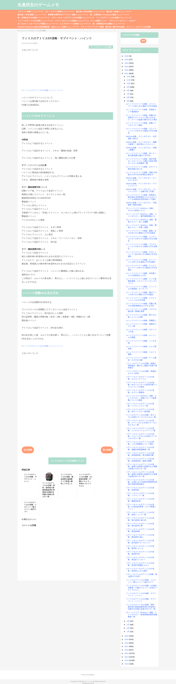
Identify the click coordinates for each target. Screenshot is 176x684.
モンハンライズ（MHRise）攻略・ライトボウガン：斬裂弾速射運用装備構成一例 (141, 614)
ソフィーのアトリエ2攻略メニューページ (72, 21)
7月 (128, 94)
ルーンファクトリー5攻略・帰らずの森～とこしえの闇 (141, 316)
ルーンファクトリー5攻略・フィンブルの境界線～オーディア (141, 288)
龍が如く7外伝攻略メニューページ (32, 15)
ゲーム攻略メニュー (99, 21)
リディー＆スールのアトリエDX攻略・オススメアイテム (140, 378)
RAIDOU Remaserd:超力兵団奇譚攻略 (34, 27)
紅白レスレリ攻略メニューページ (65, 27)
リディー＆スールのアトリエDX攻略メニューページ (72, 18)
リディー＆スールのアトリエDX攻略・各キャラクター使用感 (140, 410)
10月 (129, 83)
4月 (128, 621)
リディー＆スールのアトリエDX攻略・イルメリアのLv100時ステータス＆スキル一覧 (141, 436)
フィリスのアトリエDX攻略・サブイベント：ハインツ (141, 600)
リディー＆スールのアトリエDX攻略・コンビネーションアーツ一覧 (140, 429)
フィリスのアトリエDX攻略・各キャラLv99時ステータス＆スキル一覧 (141, 416)
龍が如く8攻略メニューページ (118, 11)
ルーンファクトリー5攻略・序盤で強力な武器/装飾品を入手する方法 (141, 305)
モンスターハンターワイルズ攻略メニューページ (38, 24)
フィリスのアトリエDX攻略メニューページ (114, 18)
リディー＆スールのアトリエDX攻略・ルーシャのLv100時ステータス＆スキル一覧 (141, 423)
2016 (126, 650)
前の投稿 (107, 450)
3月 (128, 625)
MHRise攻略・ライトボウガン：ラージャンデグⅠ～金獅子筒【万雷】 (141, 190)
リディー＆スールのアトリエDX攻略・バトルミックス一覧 (140, 405)
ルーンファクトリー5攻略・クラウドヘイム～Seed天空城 (141, 299)
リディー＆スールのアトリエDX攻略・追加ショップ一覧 (140, 513)
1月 (128, 631)
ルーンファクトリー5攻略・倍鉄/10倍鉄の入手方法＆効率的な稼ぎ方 (141, 173)
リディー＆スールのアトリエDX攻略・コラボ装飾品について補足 (140, 443)
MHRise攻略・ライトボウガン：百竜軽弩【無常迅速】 (141, 204)
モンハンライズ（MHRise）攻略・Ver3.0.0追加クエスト (140, 209)
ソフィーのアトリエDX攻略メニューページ (35, 21)
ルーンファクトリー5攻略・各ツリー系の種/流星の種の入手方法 (141, 154)
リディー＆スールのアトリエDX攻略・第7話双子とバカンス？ (140, 541)
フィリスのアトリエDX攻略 (100, 47)
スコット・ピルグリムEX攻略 (138, 27)
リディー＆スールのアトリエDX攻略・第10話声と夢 (140, 525)
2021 (126, 73)
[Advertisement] (67, 68)
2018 (126, 643)
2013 (126, 660)
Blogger (91, 674)
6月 (128, 97)
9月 (128, 87)
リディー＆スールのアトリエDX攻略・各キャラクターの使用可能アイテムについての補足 (141, 384)
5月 (128, 101)
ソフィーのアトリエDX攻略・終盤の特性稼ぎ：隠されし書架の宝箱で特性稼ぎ (141, 365)
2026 (126, 56)
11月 (129, 80)
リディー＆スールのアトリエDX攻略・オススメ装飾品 (140, 391)
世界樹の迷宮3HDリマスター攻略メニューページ (68, 15)
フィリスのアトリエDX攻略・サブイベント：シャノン (141, 594)
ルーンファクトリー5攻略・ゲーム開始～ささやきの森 (141, 359)
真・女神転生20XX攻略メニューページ (108, 24)
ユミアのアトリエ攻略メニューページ (75, 24)
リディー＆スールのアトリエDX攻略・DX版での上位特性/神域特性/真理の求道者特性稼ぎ (141, 482)
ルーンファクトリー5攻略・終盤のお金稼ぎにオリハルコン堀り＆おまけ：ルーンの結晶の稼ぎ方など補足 (141, 117)
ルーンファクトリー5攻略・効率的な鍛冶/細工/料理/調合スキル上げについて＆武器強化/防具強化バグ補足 (141, 197)
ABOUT (132, 21)
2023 (126, 66)
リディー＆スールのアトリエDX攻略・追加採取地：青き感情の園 (140, 454)
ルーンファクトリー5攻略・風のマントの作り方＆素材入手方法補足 (141, 293)
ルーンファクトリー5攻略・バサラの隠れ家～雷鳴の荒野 (141, 310)
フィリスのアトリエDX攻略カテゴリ (67, 461)
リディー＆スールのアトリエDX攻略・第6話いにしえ (140, 547)
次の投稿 (28, 450)
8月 (128, 90)
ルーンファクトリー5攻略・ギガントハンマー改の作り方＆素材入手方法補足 (141, 254)
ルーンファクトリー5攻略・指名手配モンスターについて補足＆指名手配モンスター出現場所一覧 (141, 161)
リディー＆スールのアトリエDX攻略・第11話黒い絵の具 (140, 519)
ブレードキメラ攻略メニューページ (59, 11)
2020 (126, 636)
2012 (126, 664)
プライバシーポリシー (118, 21)
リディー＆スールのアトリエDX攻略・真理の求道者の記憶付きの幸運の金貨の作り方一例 (141, 474)
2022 (126, 70)
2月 (128, 628)
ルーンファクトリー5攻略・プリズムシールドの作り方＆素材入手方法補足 (141, 246)
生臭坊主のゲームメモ (38, 5)
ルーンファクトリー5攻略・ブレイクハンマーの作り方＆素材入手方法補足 (141, 131)
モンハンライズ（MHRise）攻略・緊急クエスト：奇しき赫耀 (141, 221)
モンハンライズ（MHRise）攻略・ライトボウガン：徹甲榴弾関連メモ (141, 215)
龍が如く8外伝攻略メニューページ (90, 11)
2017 (126, 646)
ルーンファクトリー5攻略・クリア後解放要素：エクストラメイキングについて (141, 281)
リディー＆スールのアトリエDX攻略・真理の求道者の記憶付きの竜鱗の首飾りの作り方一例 (141, 466)
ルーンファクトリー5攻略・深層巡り (141, 320)
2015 (126, 653)
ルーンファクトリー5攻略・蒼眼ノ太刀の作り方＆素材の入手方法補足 (141, 232)
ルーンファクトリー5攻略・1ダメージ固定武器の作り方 (141, 168)
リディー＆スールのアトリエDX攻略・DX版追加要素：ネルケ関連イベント (141, 506)
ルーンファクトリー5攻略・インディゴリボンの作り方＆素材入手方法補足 (141, 239)
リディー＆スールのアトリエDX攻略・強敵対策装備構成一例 (140, 448)
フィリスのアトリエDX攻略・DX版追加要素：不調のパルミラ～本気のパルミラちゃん (141, 588)
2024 (126, 63)
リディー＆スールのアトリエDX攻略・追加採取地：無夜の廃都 (140, 460)
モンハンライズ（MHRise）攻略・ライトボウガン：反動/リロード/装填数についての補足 (141, 398)
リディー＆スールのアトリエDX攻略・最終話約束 (140, 500)
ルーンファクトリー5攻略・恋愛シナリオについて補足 (141, 124)
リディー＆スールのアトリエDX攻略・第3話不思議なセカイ (140, 564)
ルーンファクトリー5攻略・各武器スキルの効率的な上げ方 (141, 274)
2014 (126, 657)
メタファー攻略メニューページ (30, 11)
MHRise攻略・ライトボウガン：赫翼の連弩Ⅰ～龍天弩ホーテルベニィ (141, 143)
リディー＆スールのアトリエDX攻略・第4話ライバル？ (140, 558)
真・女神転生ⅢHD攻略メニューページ (34, 18)
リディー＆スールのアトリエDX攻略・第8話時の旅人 (140, 536)
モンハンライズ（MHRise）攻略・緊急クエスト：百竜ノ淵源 (141, 226)
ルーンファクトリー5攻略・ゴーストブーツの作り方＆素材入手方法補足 (141, 105)
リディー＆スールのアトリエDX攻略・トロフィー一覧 (140, 494)
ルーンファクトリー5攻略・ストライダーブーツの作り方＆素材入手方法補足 (141, 267)
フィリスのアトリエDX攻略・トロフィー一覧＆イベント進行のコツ (141, 581)
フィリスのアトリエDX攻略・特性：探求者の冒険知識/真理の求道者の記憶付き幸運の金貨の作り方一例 (141, 607)
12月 (129, 76)
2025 (126, 59)
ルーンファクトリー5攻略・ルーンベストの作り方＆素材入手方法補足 (141, 261)
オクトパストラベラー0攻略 (92, 27)
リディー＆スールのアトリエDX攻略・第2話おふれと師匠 (140, 570)
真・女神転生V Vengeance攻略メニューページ (109, 15)
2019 (126, 639)
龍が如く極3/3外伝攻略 (115, 27)
